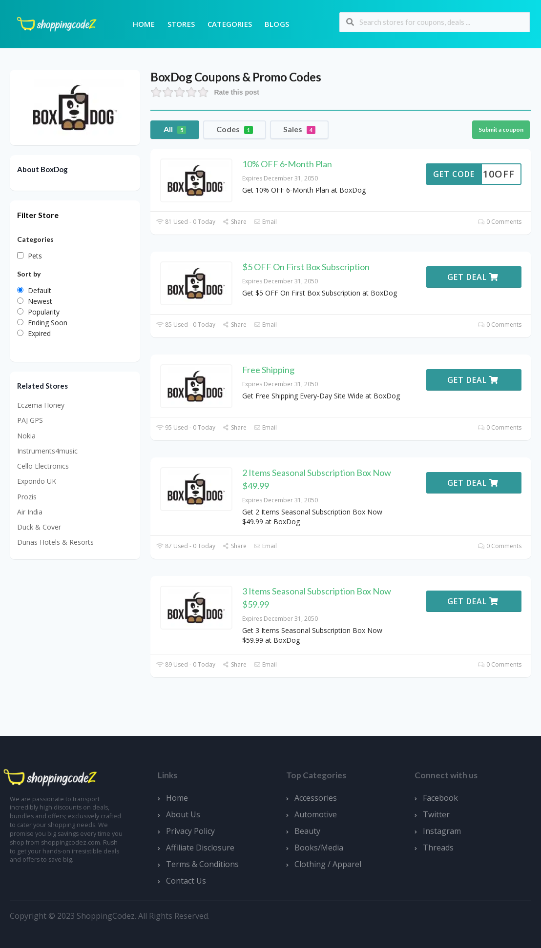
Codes (234, 129)
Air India (29, 511)
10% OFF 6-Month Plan (287, 163)
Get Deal (473, 277)
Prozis (27, 496)
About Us (183, 814)
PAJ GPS (30, 420)
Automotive (315, 814)
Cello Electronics (43, 466)
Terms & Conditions (202, 864)
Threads (438, 847)
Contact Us (186, 880)
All (175, 129)
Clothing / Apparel (327, 864)
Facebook (440, 797)
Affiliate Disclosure (200, 847)
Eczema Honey (40, 405)
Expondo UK (36, 481)
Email (265, 221)
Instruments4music (47, 450)
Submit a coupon (501, 129)
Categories (230, 24)
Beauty (307, 831)
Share (235, 221)
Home (144, 24)
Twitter (436, 814)
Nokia (26, 435)
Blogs (277, 24)
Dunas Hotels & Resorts (55, 542)
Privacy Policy (190, 831)
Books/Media (318, 847)
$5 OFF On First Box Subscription (306, 266)
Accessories (315, 797)
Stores (181, 24)
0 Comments (499, 221)
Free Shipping (268, 369)
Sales (299, 129)
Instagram (442, 831)
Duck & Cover (39, 527)
